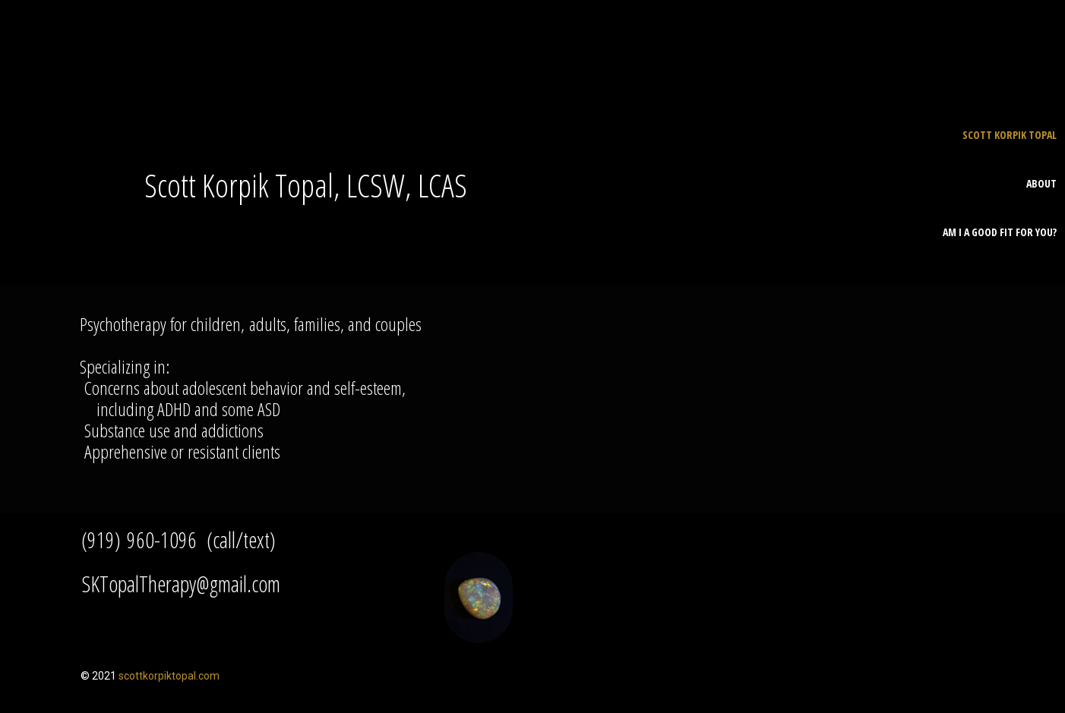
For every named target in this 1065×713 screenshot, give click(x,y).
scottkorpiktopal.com (169, 676)
